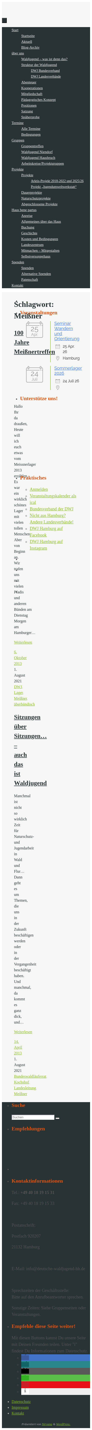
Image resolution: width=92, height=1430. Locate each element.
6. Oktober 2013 (20, 658)
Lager (18, 693)
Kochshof (21, 1082)
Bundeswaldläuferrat (30, 1076)
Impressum (20, 1407)
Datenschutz (21, 1402)
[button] (25, 1357)
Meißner (20, 698)
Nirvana (47, 1424)
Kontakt (18, 1413)
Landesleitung (25, 1088)
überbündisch (24, 704)
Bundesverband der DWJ (51, 509)
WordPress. (63, 1424)
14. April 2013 (18, 1047)
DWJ (18, 687)
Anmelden (39, 489)
